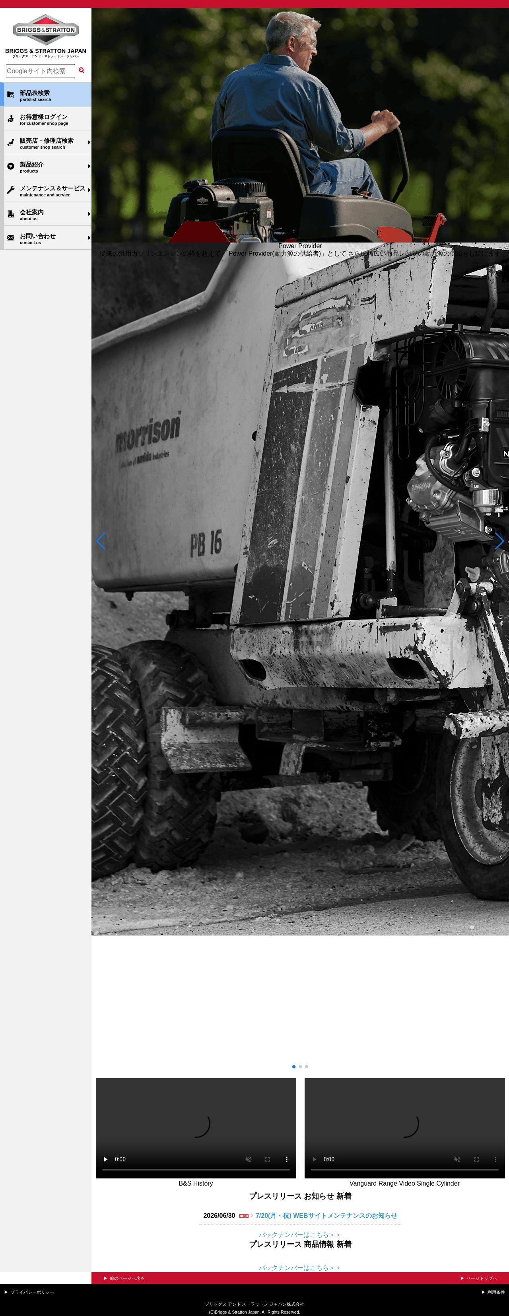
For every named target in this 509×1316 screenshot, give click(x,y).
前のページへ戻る (127, 1278)
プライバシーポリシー (32, 1292)
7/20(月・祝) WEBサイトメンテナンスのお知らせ (326, 1215)
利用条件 (496, 1292)
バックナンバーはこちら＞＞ (300, 1234)
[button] (100, 541)
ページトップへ (481, 1278)
